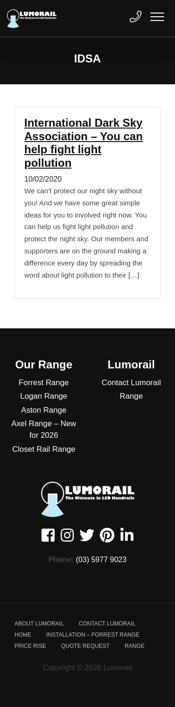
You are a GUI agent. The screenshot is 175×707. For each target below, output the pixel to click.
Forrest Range (44, 382)
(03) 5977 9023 (101, 560)
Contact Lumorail (131, 382)
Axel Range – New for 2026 (43, 429)
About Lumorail (39, 623)
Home (22, 635)
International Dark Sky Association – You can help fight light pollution (83, 142)
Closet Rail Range (43, 449)
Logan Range (43, 396)
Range (131, 396)
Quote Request (85, 646)
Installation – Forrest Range (93, 635)
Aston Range (43, 410)
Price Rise (30, 646)
